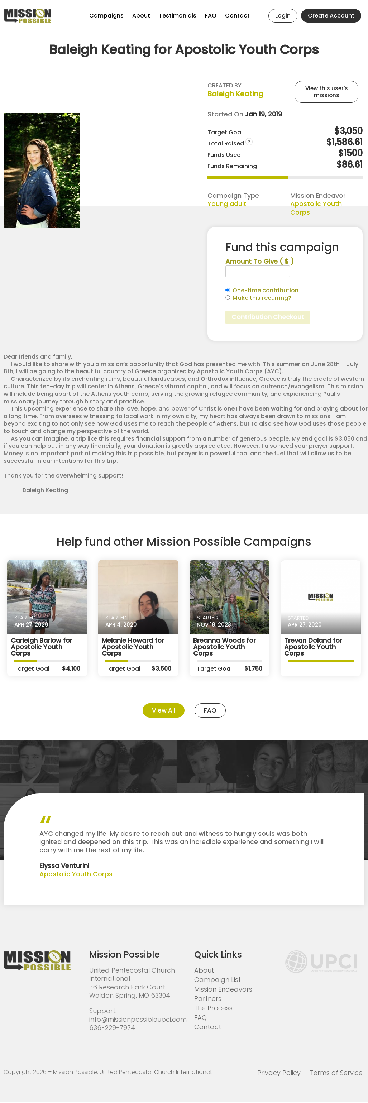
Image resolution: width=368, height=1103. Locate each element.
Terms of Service (336, 1073)
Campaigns (106, 15)
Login (283, 15)
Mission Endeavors (223, 990)
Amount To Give (259, 261)
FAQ (210, 15)
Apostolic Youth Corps (316, 207)
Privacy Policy (279, 1073)
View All (163, 711)
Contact (237, 15)
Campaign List (217, 981)
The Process (213, 1009)
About (141, 15)
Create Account (331, 15)
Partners (207, 999)
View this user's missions (326, 92)
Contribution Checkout (269, 317)
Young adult (227, 203)
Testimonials (177, 15)
